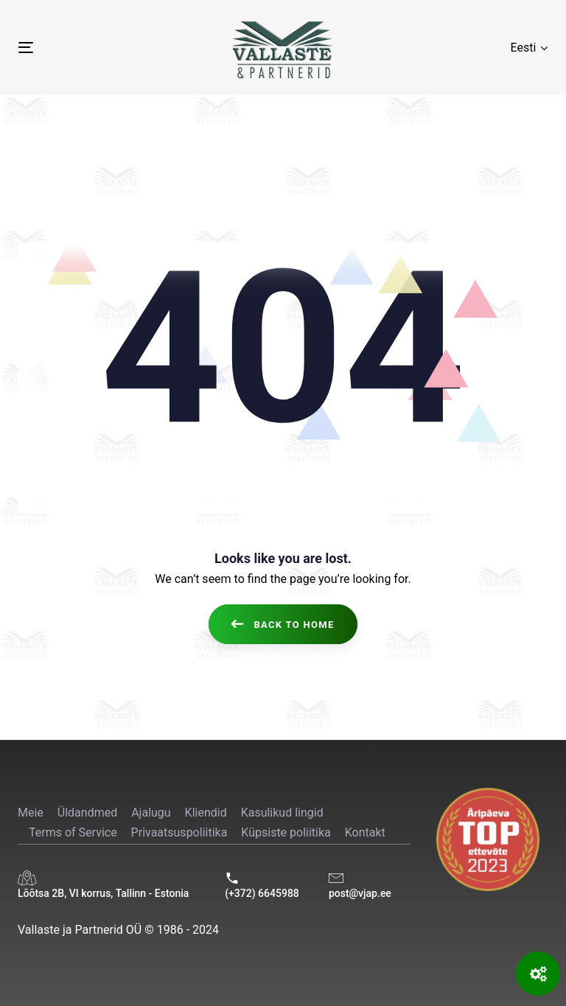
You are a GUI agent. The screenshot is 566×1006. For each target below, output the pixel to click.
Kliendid (206, 813)
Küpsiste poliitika (285, 832)
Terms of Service (73, 832)
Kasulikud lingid (282, 813)
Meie (30, 813)
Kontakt (365, 832)
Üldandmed (87, 813)
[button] (529, 47)
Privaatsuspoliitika (179, 832)
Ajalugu (150, 813)
